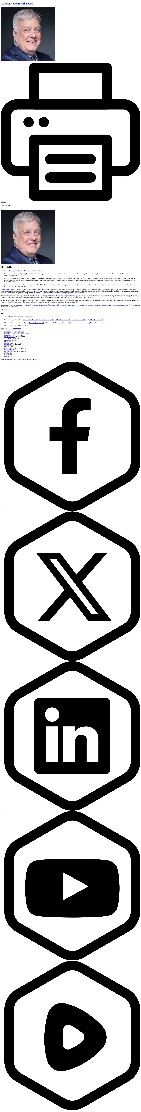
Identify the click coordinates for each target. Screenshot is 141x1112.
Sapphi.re (37, 359)
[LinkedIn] (72, 810)
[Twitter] (72, 660)
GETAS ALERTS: (9, 337)
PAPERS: (7, 353)
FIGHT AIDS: (8, 345)
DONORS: (7, 341)
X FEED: (7, 338)
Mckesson (4, 291)
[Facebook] (72, 510)
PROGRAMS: (8, 350)
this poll (56, 285)
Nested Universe (36, 289)
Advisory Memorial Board (17, 3)
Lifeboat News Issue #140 (62, 320)
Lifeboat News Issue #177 (30, 320)
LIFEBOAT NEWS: (10, 333)
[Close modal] (1, 209)
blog (91, 297)
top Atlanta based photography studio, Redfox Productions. (68, 292)
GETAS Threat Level (11, 329)
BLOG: (6, 340)
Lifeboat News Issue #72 (96, 320)
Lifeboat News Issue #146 (46, 320)
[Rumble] (72, 1109)
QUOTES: (7, 356)
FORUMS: (7, 354)
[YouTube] (72, 960)
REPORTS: (7, 346)
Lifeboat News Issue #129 (78, 320)
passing (30, 317)
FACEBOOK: (8, 332)
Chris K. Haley (5, 289)
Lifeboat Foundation (15, 359)
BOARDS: (7, 343)
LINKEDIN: (8, 335)
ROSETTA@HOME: (10, 351)
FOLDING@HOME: (10, 348)
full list (5, 306)
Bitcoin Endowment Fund (36, 323)
